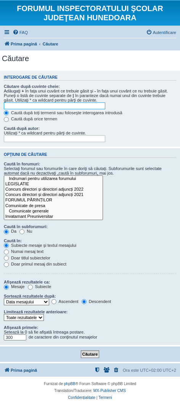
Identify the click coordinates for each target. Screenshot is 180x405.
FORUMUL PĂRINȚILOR (53, 200)
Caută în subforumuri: (26, 226)
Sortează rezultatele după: (30, 296)
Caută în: (13, 240)
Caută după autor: (22, 128)
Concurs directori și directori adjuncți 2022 (53, 189)
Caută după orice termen (30, 119)
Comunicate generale (53, 211)
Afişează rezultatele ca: (27, 282)
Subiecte (39, 286)
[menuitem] (20, 32)
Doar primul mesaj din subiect (35, 264)
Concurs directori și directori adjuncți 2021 (53, 195)
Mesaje (14, 286)
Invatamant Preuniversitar (53, 216)
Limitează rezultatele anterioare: (36, 311)
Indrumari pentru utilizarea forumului (53, 178)
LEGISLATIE (53, 184)
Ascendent (64, 301)
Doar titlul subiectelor (27, 258)
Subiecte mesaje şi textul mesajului (40, 245)
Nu (25, 231)
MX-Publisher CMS (109, 391)
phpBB (70, 384)
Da (10, 231)
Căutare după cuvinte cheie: (32, 86)
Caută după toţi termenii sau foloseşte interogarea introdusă (63, 112)
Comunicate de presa (53, 206)
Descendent (96, 301)
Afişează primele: (21, 327)
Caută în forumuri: (22, 164)
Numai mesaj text (23, 251)
